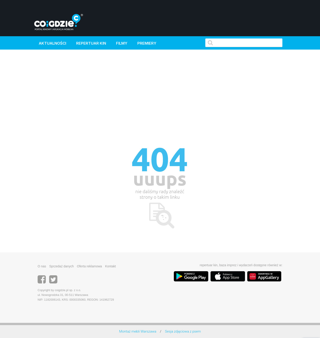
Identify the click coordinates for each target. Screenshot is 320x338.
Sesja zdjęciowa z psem (183, 331)
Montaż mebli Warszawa (137, 331)
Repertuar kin (91, 43)
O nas (42, 266)
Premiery (146, 43)
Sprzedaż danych (61, 266)
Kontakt (110, 266)
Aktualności (52, 43)
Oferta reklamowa (89, 266)
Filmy (121, 43)
